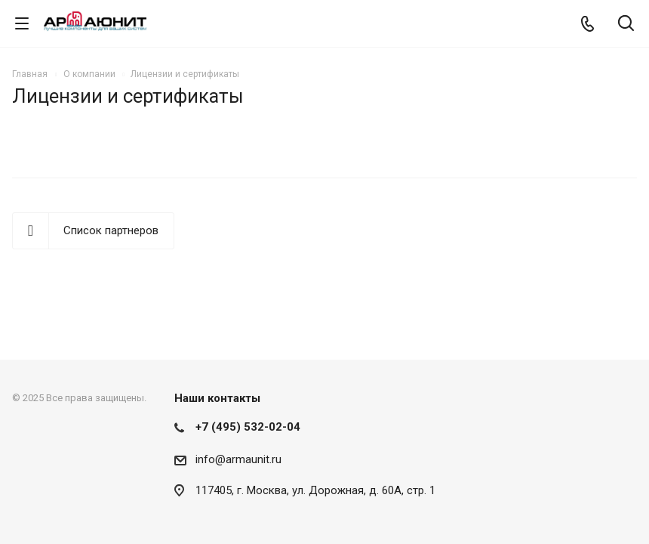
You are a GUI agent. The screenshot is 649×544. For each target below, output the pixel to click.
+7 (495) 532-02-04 (247, 427)
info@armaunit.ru (238, 459)
